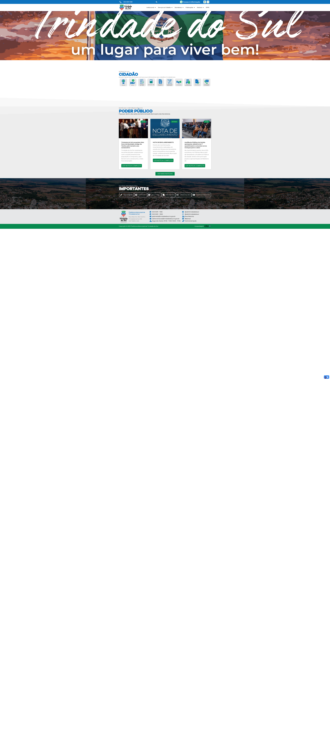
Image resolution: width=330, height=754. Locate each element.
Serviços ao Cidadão (165, 7)
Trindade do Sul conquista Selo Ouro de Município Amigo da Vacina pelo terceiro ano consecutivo (132, 145)
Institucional (151, 7)
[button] (156, 2)
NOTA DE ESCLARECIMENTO (163, 142)
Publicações (190, 7)
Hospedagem (199, 226)
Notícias (200, 7)
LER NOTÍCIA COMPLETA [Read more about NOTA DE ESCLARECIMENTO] (163, 160)
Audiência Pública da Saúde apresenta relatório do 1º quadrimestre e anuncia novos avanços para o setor (196, 145)
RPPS (207, 7)
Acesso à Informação (191, 2)
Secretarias (179, 7)
